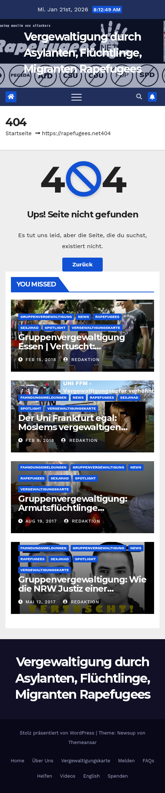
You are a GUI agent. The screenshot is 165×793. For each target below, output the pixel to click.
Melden (126, 760)
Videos (67, 776)
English (91, 776)
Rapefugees (107, 317)
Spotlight (55, 328)
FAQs (148, 760)
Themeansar (82, 742)
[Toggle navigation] (76, 97)
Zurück (82, 264)
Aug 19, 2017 (41, 521)
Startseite (18, 133)
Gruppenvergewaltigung (46, 317)
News (83, 317)
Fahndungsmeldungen (43, 397)
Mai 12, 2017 (40, 601)
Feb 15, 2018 (40, 359)
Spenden (117, 776)
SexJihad (29, 328)
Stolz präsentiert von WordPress (58, 733)
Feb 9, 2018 (39, 440)
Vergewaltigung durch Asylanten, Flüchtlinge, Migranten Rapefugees (82, 53)
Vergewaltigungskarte (96, 328)
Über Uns (42, 760)
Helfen (44, 776)
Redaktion (81, 359)
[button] (139, 96)
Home (17, 760)
